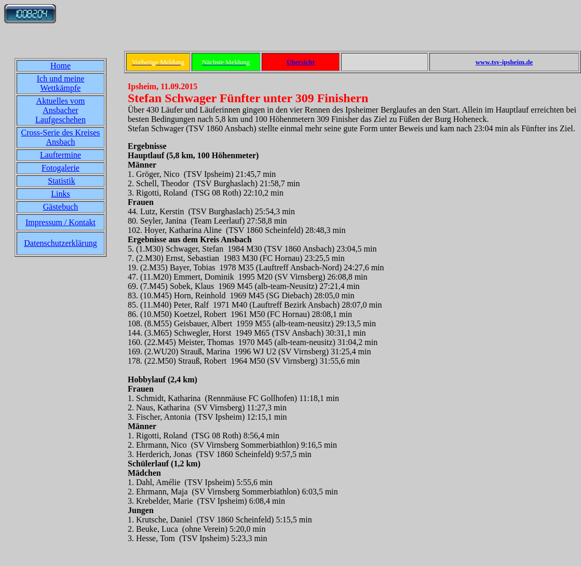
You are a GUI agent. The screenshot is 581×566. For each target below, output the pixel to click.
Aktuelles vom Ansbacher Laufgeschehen (60, 110)
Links (60, 193)
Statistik (61, 180)
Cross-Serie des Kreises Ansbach (60, 137)
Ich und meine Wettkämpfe (61, 83)
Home (60, 65)
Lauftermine (60, 154)
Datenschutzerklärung (60, 243)
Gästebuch (60, 206)
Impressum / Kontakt (60, 222)
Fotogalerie (60, 167)
